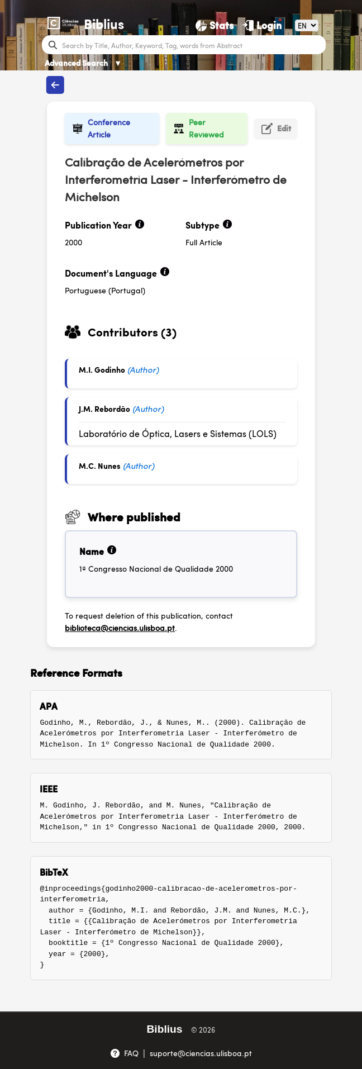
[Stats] (215, 25)
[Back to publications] (55, 85)
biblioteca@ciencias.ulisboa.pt (120, 627)
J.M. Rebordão (104, 408)
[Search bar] (192, 44)
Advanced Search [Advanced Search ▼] (83, 62)
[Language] (306, 25)
